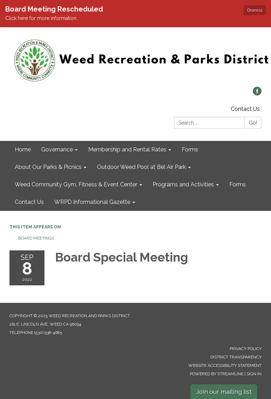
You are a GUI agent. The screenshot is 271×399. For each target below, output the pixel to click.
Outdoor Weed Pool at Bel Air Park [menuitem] (141, 167)
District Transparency (236, 357)
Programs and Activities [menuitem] (183, 184)
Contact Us (245, 109)
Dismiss (254, 10)
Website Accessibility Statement (225, 365)
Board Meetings (36, 238)
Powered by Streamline (216, 373)
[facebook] (257, 93)
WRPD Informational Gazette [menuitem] (92, 202)
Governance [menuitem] (57, 149)
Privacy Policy (246, 348)
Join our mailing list (224, 391)
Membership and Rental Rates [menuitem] (127, 149)
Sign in (254, 373)
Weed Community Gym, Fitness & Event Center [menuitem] (76, 184)
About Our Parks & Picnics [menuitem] (48, 167)
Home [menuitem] (23, 149)
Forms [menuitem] (190, 149)
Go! (253, 123)
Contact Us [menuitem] (29, 202)
